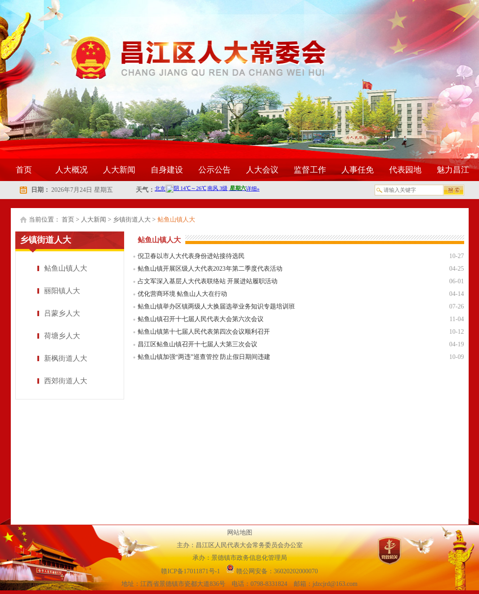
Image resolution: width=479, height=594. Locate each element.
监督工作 (310, 169)
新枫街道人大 (65, 358)
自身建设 (167, 169)
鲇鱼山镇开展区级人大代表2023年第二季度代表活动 (210, 268)
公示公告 (214, 169)
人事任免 (357, 169)
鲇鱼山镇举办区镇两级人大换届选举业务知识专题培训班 (216, 306)
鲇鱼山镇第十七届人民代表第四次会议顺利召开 (204, 331)
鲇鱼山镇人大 (176, 219)
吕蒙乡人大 (62, 313)
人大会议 (262, 169)
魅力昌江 (453, 169)
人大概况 (71, 169)
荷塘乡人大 (62, 336)
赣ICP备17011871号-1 (191, 571)
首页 (24, 169)
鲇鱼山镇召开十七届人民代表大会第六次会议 (201, 319)
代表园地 (405, 169)
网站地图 (239, 532)
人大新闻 (119, 169)
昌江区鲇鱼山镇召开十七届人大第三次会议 (197, 344)
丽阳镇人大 (62, 291)
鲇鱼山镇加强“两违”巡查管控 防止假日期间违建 (204, 357)
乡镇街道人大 (132, 219)
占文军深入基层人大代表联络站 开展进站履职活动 (208, 281)
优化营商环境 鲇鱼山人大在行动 (183, 293)
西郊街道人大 (65, 381)
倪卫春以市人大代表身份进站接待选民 (191, 256)
